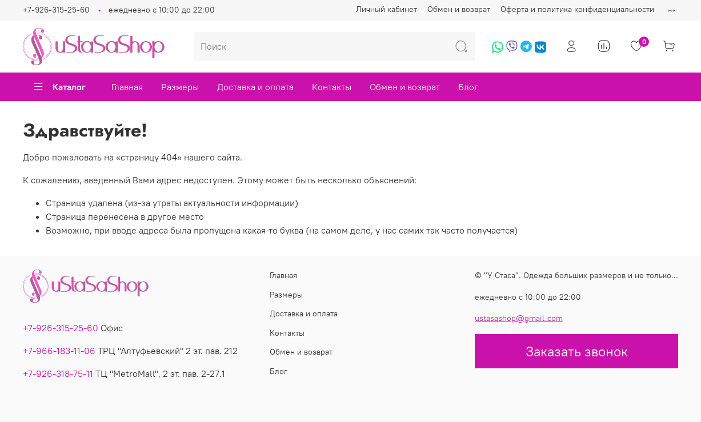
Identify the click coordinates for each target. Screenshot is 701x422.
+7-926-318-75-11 (58, 373)
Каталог (59, 87)
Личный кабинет (386, 9)
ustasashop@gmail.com (519, 318)
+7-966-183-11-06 (59, 350)
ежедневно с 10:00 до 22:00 (162, 10)
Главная (127, 87)
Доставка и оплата (255, 87)
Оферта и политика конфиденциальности (577, 9)
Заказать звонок (577, 351)
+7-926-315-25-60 (56, 10)
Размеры (180, 87)
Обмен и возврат (458, 9)
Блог (468, 87)
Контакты (331, 87)
